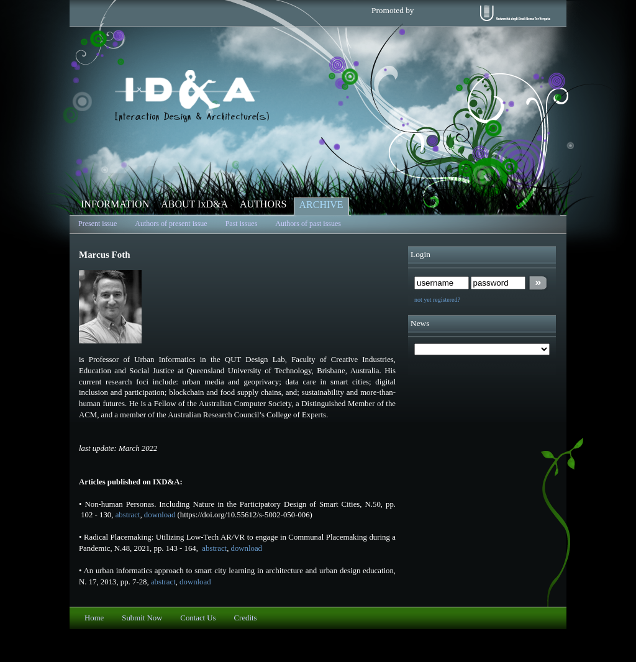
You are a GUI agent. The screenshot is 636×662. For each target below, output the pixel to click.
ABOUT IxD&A (194, 204)
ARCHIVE (321, 204)
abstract (128, 514)
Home (94, 618)
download (159, 514)
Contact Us (198, 618)
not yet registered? (437, 299)
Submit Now (142, 618)
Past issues (241, 223)
